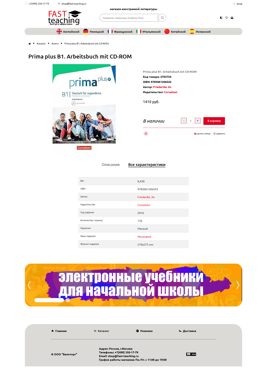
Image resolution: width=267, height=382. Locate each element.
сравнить (219, 133)
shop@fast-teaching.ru (73, 3)
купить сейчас (202, 133)
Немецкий (144, 236)
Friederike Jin (162, 87)
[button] (125, 67)
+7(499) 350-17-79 (39, 3)
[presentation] (29, 285)
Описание (111, 164)
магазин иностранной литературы (133, 9)
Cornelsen (170, 92)
